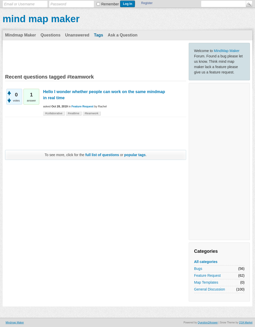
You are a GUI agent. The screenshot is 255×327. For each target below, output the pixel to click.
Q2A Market (245, 322)
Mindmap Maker (20, 35)
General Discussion (209, 289)
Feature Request (207, 275)
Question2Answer (208, 322)
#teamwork (91, 113)
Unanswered (77, 35)
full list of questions (102, 155)
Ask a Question (122, 35)
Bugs (198, 269)
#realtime (73, 113)
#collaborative (53, 113)
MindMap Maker (226, 51)
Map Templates (206, 282)
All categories (206, 262)
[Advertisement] (219, 161)
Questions (50, 35)
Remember (110, 4)
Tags (98, 35)
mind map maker (41, 19)
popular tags (135, 155)
